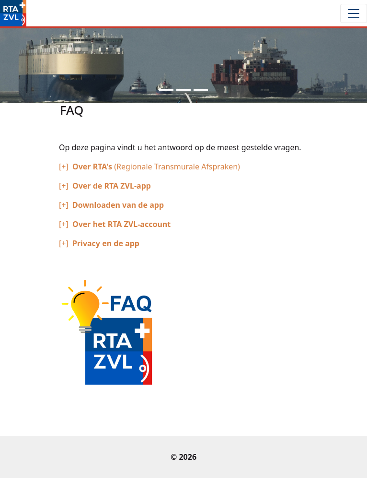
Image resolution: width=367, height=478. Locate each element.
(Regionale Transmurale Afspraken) (177, 166)
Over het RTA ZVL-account (121, 224)
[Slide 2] (183, 90)
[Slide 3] (201, 90)
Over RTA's (93, 166)
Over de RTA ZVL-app (111, 185)
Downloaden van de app (118, 205)
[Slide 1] (166, 90)
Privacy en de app (105, 243)
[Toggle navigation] (353, 13)
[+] (64, 166)
